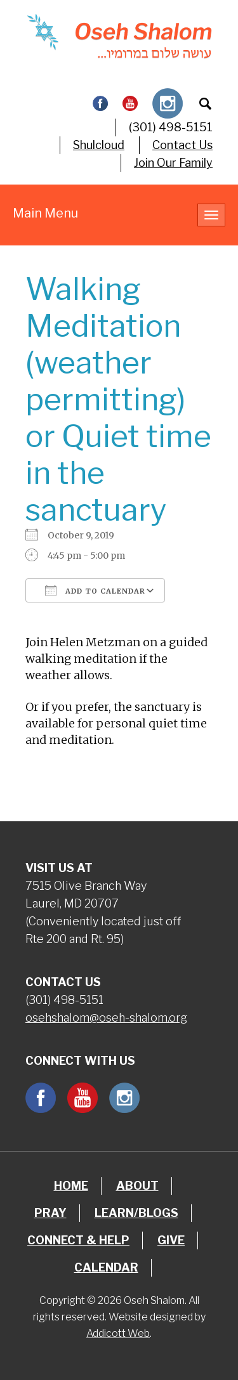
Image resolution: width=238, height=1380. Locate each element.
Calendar (106, 1267)
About (137, 1185)
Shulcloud (98, 145)
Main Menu (45, 213)
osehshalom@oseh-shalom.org (106, 1017)
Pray (50, 1213)
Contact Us (182, 145)
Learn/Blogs (136, 1213)
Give (171, 1240)
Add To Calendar (95, 590)
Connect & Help (78, 1240)
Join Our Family (173, 162)
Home (71, 1185)
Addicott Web (118, 1333)
